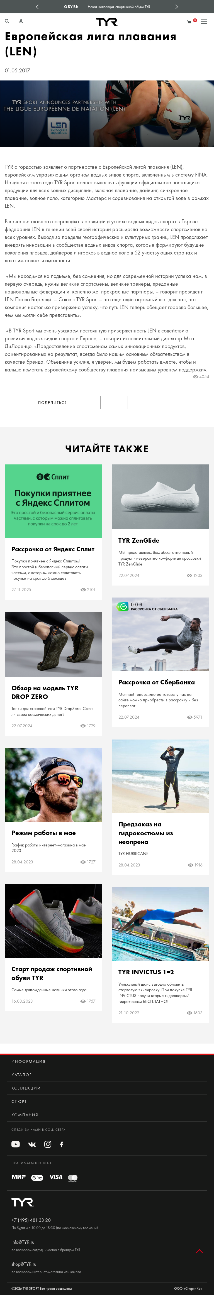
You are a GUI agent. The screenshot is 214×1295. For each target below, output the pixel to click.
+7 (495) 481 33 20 (31, 1220)
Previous (37, 6)
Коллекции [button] (26, 1088)
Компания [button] (24, 1114)
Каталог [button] (21, 1074)
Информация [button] (28, 1061)
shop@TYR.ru (23, 1264)
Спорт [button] (19, 1101)
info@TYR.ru (22, 1242)
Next (176, 6)
